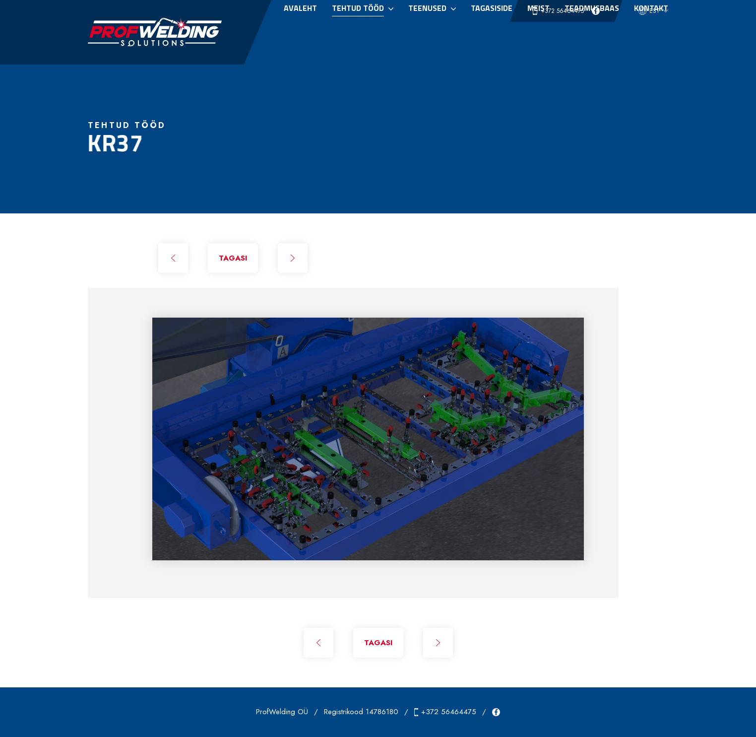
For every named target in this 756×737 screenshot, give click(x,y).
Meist (538, 36)
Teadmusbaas (592, 36)
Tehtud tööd (358, 36)
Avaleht (300, 36)
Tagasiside (491, 36)
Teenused (427, 36)
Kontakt (651, 36)
